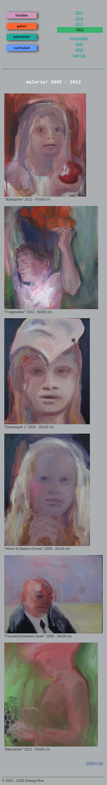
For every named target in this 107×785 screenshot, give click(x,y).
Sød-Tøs (79, 56)
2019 (79, 19)
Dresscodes (79, 38)
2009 (79, 44)
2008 (79, 50)
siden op (94, 762)
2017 (79, 24)
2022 (79, 13)
